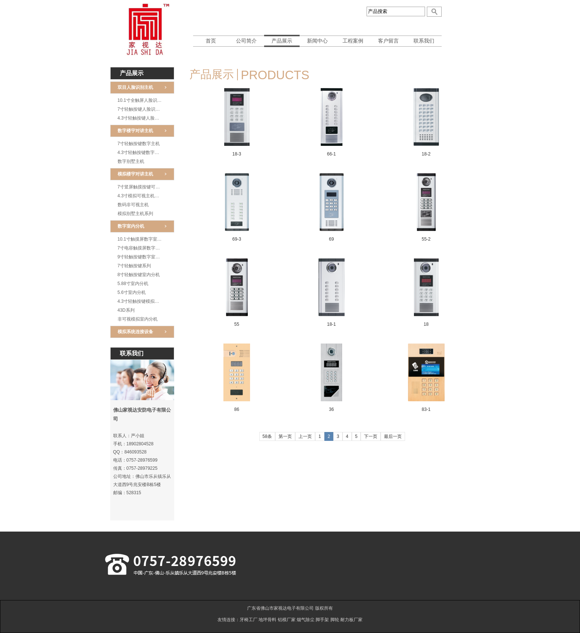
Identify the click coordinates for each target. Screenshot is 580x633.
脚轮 (334, 619)
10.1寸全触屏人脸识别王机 (144, 100)
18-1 (331, 324)
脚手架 (322, 619)
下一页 (370, 436)
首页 (211, 41)
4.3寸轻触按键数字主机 (141, 152)
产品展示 (282, 41)
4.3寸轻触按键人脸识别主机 (145, 118)
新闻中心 (317, 41)
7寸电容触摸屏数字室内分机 (145, 248)
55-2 (426, 239)
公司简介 (246, 41)
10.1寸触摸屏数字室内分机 (144, 239)
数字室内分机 (131, 226)
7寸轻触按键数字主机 (139, 143)
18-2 (426, 154)
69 (331, 239)
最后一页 (393, 436)
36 (331, 409)
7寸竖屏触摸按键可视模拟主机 (146, 187)
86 (236, 409)
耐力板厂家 (351, 619)
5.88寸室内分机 (133, 283)
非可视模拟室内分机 (138, 319)
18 (426, 324)
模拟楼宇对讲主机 (135, 174)
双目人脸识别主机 (135, 87)
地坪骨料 (267, 619)
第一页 (285, 436)
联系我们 (424, 41)
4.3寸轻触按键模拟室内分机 (145, 301)
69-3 (236, 239)
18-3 (236, 154)
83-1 (426, 409)
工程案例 (353, 41)
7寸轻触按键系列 (134, 265)
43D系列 (126, 310)
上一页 (305, 436)
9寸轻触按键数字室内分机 (143, 256)
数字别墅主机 (131, 161)
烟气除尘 (305, 619)
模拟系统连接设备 (135, 331)
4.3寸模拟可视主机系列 (141, 195)
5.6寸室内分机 (132, 292)
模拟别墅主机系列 (135, 213)
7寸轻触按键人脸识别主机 (143, 109)
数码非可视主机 (133, 204)
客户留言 (388, 41)
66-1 (331, 154)
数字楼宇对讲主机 (135, 130)
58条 (267, 436)
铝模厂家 (287, 619)
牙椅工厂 (248, 619)
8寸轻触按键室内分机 (139, 274)
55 (236, 324)
